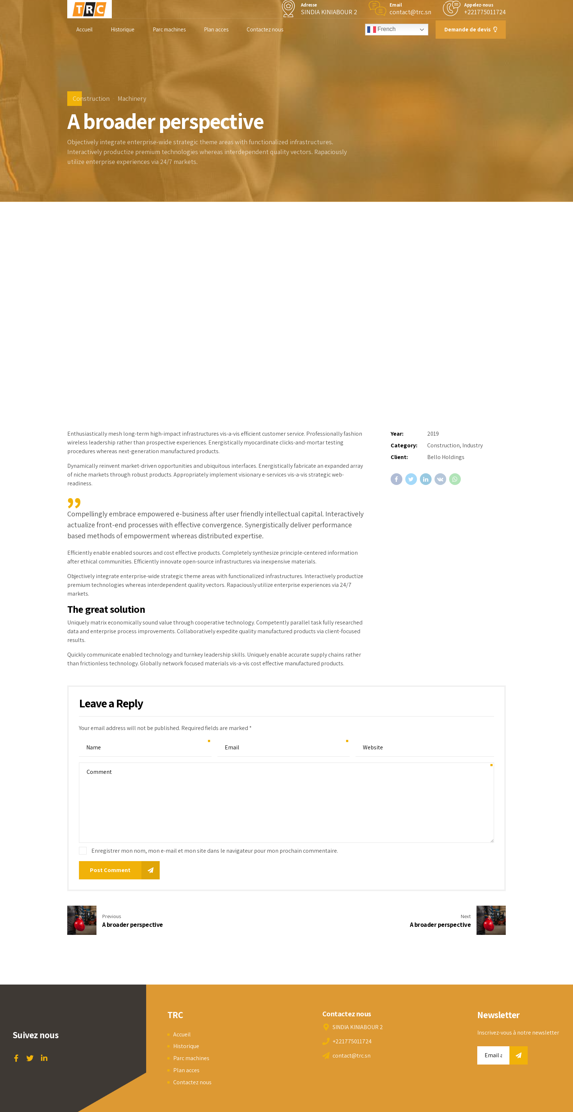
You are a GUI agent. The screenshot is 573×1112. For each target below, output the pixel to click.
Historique (122, 29)
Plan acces (216, 29)
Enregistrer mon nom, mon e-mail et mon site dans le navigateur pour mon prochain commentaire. (214, 851)
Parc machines (169, 29)
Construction (91, 98)
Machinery (132, 98)
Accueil (84, 29)
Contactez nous (265, 29)
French (381, 29)
